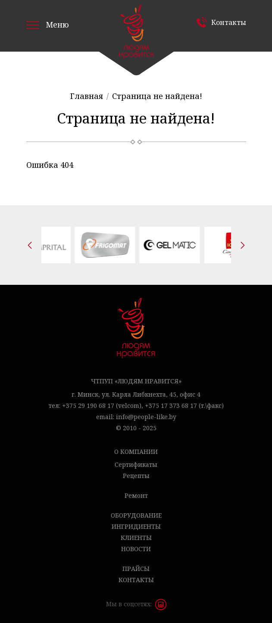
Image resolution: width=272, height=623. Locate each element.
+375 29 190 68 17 (88, 405)
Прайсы (136, 568)
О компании (136, 451)
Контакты (228, 22)
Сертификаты (136, 464)
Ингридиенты (136, 526)
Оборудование (136, 515)
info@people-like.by (146, 417)
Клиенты (136, 538)
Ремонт (136, 495)
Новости (136, 549)
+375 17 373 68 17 (171, 405)
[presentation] (29, 245)
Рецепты (136, 476)
